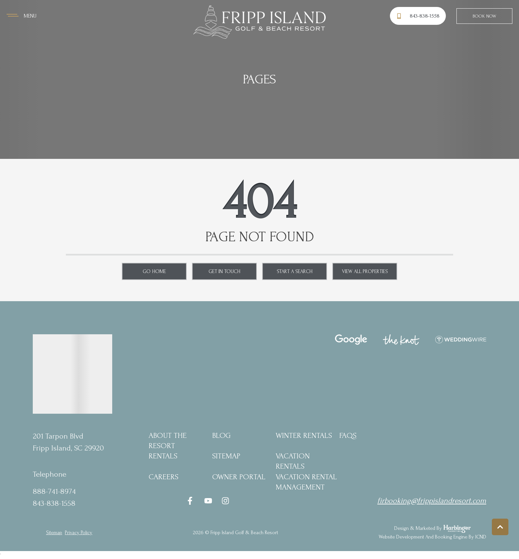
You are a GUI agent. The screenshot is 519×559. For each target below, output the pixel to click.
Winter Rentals (304, 435)
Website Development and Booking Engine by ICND (432, 537)
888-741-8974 (54, 491)
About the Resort (168, 440)
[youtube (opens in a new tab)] (208, 501)
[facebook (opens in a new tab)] (191, 501)
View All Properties (365, 271)
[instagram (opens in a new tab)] (225, 501)
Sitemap (226, 455)
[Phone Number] (419, 16)
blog (221, 435)
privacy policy (78, 533)
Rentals (163, 455)
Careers (163, 476)
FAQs (347, 435)
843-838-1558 (54, 503)
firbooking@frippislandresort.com (431, 500)
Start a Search (294, 271)
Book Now (484, 16)
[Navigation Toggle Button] (21, 16)
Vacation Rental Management (306, 481)
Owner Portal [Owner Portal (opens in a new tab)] (238, 476)
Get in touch (224, 271)
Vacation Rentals (293, 461)
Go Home (154, 271)
